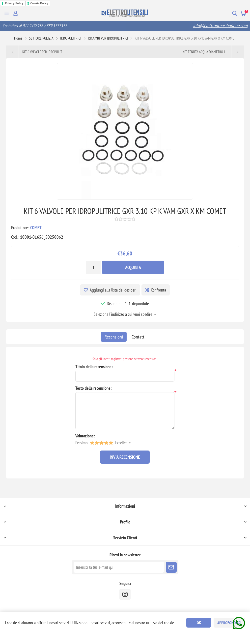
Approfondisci (229, 622)
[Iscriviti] (119, 567)
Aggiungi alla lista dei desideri (113, 290)
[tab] (114, 337)
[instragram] (125, 594)
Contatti (138, 337)
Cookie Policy (39, 3)
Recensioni (114, 337)
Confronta (158, 290)
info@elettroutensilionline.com (220, 25)
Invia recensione (125, 457)
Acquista (133, 267)
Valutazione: (85, 436)
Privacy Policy (14, 3)
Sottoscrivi (171, 567)
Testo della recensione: (93, 388)
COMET (36, 227)
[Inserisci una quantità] (93, 267)
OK (199, 622)
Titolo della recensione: (94, 366)
